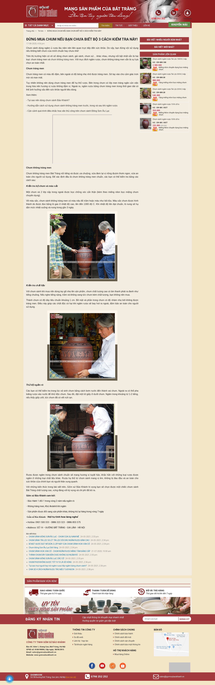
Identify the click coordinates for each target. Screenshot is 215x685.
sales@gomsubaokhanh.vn (44, 652)
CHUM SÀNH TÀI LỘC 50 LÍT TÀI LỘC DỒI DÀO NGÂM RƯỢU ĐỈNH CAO (59, 540)
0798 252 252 (99, 676)
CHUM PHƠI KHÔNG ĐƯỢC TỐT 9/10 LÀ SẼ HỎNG (50, 562)
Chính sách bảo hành (124, 633)
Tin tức (119, 25)
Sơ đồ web (78, 637)
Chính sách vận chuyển (125, 641)
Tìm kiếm (105, 25)
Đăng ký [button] (184, 619)
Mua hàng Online (122, 654)
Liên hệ (146, 25)
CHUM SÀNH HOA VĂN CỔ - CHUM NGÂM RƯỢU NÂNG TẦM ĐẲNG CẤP (59, 551)
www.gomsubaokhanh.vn (45, 655)
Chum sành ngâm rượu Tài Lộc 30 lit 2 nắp (169, 74)
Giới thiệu (133, 25)
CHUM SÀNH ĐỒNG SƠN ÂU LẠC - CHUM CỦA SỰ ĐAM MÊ (54, 536)
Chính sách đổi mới (123, 637)
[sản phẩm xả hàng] (179, 24)
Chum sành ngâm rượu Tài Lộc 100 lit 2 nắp (170, 59)
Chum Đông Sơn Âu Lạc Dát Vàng (43, 547)
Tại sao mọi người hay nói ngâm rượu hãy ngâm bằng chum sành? (58, 566)
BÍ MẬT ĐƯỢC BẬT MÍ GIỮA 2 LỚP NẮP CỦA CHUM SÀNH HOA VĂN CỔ (59, 544)
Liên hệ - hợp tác (81, 641)
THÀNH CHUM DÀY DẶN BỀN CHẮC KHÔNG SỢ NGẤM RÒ (53, 555)
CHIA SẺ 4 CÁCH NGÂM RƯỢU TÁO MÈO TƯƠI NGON (51, 569)
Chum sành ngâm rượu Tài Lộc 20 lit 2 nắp (169, 89)
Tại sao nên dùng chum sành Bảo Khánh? (48, 100)
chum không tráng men (62, 59)
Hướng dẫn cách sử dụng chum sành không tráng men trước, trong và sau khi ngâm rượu (72, 105)
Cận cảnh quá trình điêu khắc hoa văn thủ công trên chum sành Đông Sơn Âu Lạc (68, 111)
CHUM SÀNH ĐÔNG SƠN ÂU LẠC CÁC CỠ (46, 558)
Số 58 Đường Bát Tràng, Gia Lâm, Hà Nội (53, 677)
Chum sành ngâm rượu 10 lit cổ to (166, 119)
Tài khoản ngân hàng (83, 644)
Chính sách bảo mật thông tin (127, 644)
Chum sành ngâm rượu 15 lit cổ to (166, 104)
